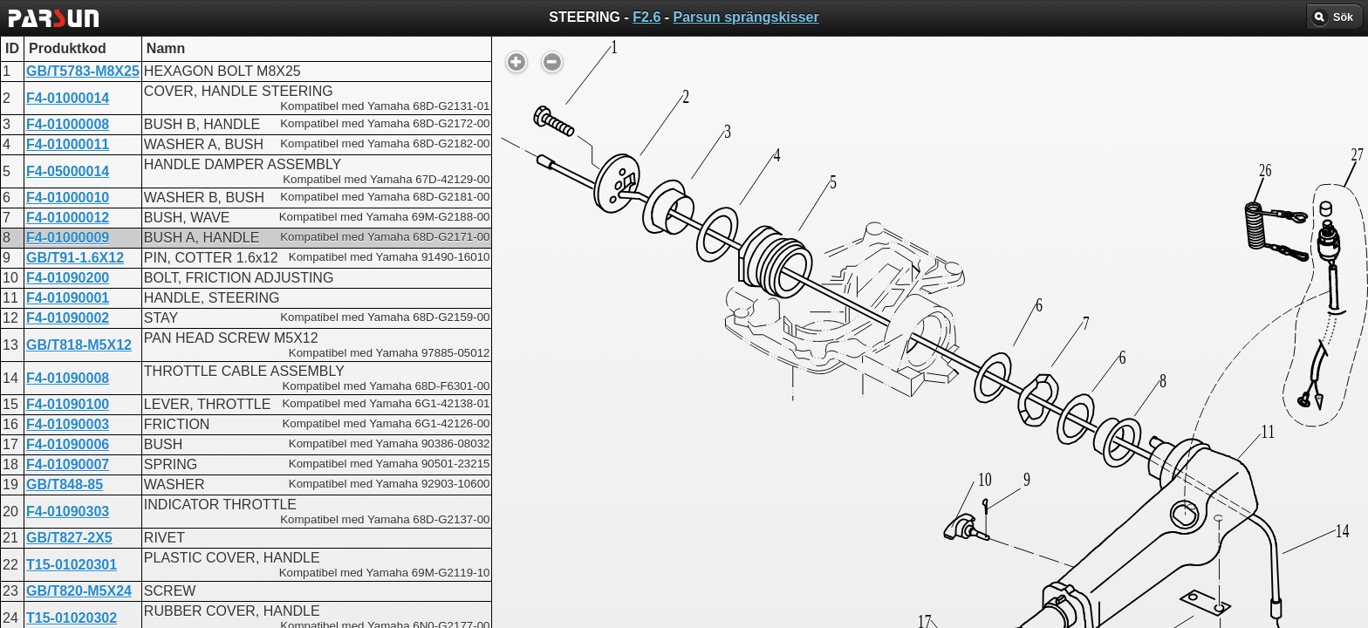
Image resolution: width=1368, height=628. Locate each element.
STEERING (624, 445)
